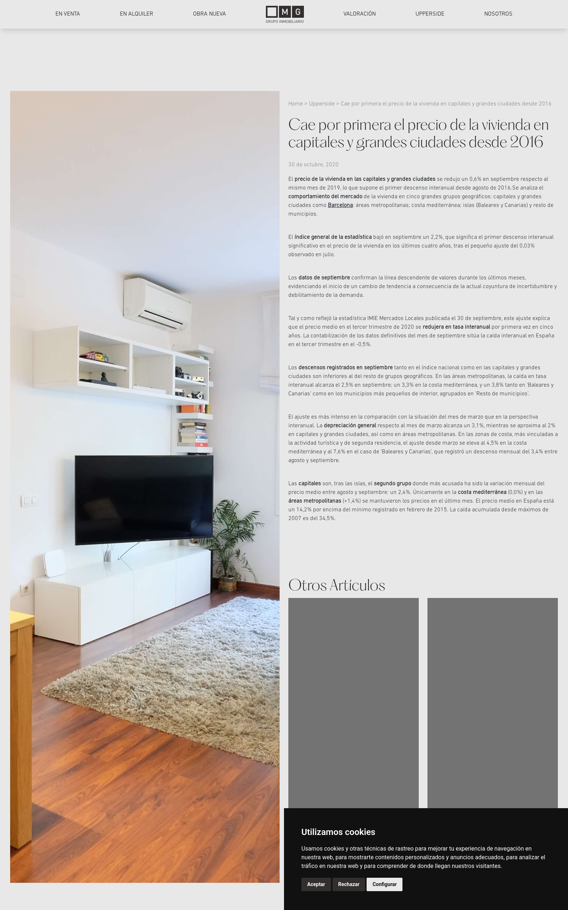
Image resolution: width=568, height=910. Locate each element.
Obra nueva (209, 14)
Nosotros (498, 14)
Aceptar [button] (316, 884)
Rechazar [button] (349, 884)
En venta (67, 14)
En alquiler (136, 14)
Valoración (359, 14)
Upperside (429, 14)
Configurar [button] (384, 884)
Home (296, 104)
